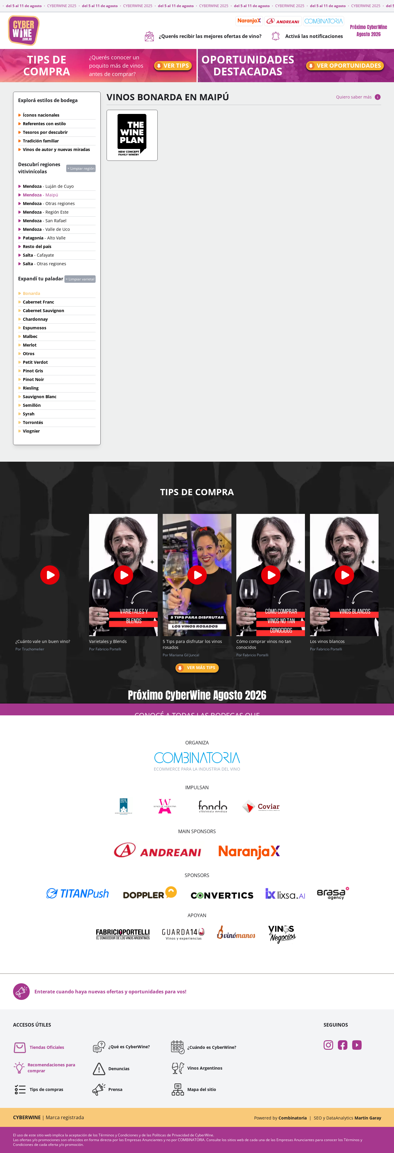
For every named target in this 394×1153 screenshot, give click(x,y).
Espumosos (34, 328)
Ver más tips (195, 668)
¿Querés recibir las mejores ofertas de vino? (203, 36)
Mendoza (48, 186)
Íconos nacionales (41, 115)
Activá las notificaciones (307, 36)
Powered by (280, 1118)
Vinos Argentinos (196, 1068)
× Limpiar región (80, 168)
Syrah (28, 414)
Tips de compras (38, 1089)
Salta (38, 255)
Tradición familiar (41, 141)
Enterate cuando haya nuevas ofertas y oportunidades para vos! (99, 991)
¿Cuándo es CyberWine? (203, 1047)
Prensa (107, 1089)
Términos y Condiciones (119, 1135)
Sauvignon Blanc (39, 396)
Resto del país (37, 246)
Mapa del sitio (193, 1089)
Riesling (31, 388)
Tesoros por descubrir (45, 132)
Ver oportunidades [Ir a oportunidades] (343, 65)
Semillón (32, 405)
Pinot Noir (33, 379)
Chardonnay (35, 319)
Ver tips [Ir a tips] (171, 65)
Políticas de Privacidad (171, 1135)
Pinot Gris (33, 371)
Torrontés (33, 422)
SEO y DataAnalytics (347, 1118)
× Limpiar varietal (80, 279)
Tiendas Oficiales (38, 1047)
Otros (28, 353)
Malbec (30, 336)
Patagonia (44, 238)
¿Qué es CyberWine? (121, 1046)
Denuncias (110, 1069)
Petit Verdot (35, 362)
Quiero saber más (358, 97)
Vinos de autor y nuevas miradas (56, 149)
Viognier (31, 431)
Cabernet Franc (38, 302)
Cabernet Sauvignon (43, 310)
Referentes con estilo (44, 123)
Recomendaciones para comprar (44, 1068)
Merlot (30, 345)
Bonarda (31, 293)
